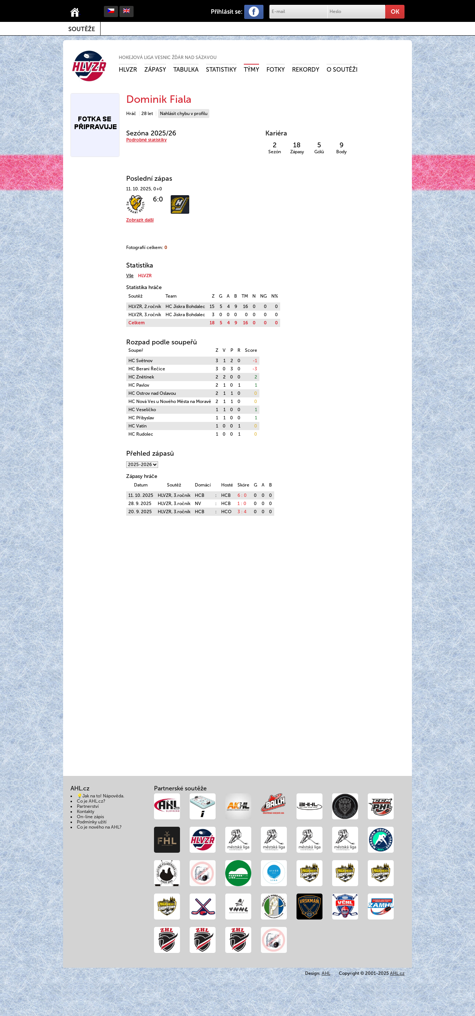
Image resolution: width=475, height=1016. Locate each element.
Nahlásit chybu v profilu (183, 113)
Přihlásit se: (227, 11)
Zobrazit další (140, 220)
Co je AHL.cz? (91, 801)
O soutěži (342, 69)
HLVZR (128, 69)
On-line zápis (90, 816)
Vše (130, 275)
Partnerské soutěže (180, 788)
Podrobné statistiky (146, 139)
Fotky (275, 69)
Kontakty (85, 811)
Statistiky (221, 69)
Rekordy (305, 69)
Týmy (251, 69)
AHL (326, 973)
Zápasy (155, 69)
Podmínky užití (92, 822)
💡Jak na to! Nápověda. (100, 796)
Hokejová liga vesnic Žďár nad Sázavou (168, 57)
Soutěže (81, 29)
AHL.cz (397, 973)
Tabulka (186, 69)
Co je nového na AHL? (99, 827)
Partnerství (88, 806)
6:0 (158, 199)
